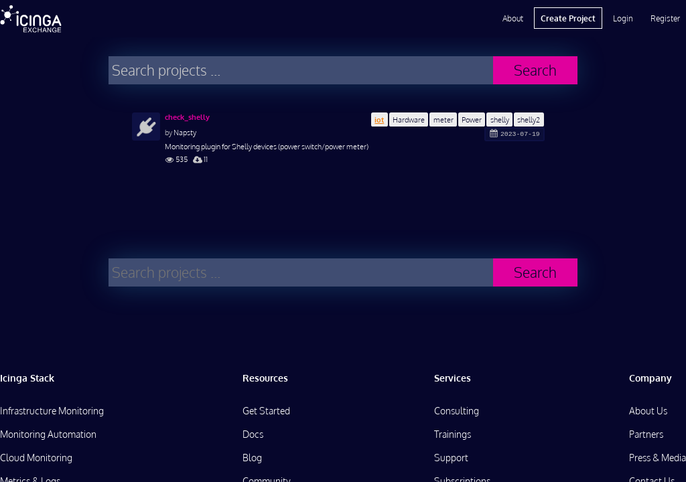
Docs (253, 434)
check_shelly (187, 117)
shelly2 (528, 119)
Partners (646, 434)
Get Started (266, 410)
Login (623, 18)
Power (472, 119)
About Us (648, 410)
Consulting (456, 410)
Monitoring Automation (48, 434)
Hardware (409, 119)
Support (451, 457)
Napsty (185, 132)
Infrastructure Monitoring (52, 410)
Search (535, 70)
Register (665, 18)
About (512, 18)
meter (443, 119)
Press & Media (657, 457)
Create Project (568, 18)
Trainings (452, 434)
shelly (499, 119)
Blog (252, 457)
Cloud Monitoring (36, 457)
